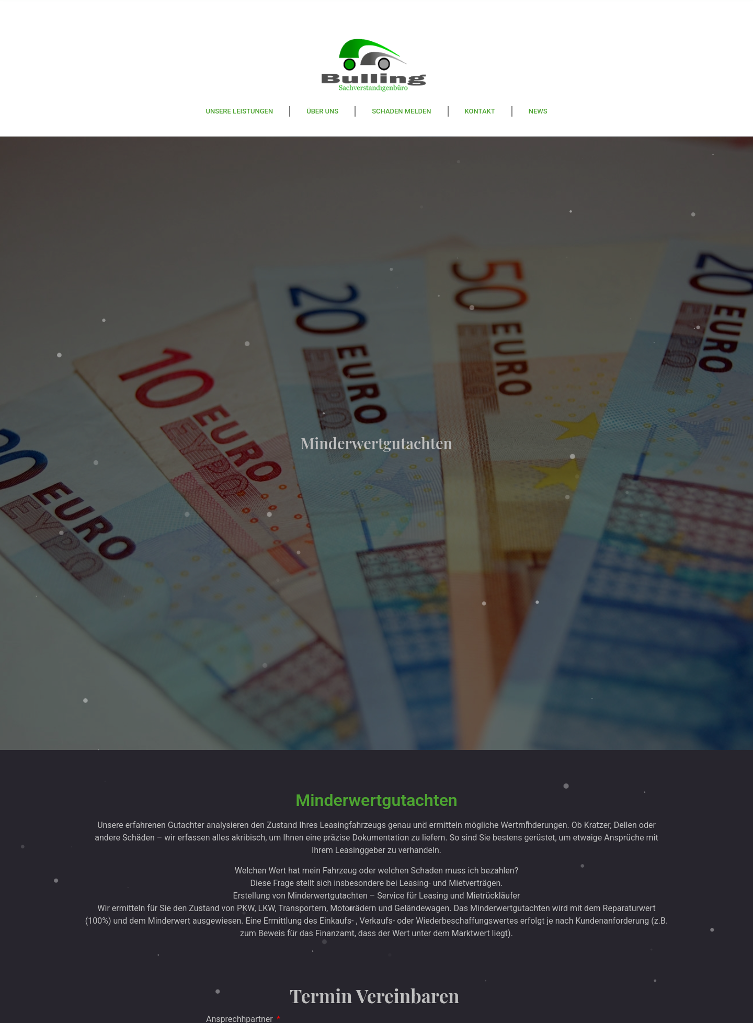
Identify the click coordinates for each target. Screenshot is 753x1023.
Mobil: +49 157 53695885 (389, 10)
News (538, 111)
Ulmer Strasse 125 (238, 10)
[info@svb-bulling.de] (465, 14)
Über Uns (322, 111)
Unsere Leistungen (239, 111)
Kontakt (480, 111)
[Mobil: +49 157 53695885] (313, 14)
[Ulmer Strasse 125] (162, 14)
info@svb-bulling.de (541, 10)
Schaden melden (401, 111)
